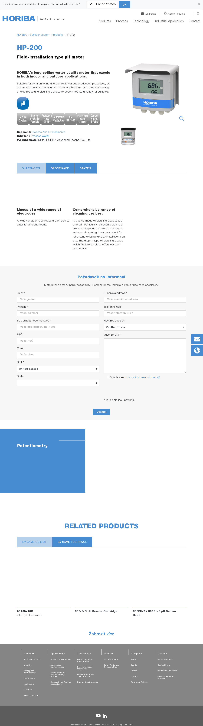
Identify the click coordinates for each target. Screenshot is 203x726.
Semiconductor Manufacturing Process (58, 675)
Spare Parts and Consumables (111, 666)
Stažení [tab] (86, 168)
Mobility (27, 665)
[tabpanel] (101, 460)
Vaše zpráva (112, 335)
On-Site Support (111, 659)
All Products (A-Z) (32, 659)
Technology (141, 21)
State (20, 376)
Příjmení (23, 307)
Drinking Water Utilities (61, 659)
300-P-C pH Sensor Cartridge (96, 611)
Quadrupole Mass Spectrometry (85, 676)
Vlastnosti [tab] (31, 168)
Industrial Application (169, 21)
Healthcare (29, 684)
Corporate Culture (139, 682)
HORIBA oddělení (114, 321)
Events (134, 665)
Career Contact (164, 659)
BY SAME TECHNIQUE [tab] (72, 542)
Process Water (40, 136)
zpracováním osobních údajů (142, 377)
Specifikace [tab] (60, 168)
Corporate (150, 14)
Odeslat (101, 412)
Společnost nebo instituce (34, 321)
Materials (28, 690)
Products (104, 21)
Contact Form (163, 665)
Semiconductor (39, 35)
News (133, 659)
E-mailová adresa (115, 293)
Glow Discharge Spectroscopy (84, 660)
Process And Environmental (49, 132)
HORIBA (22, 35)
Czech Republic (176, 14)
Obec (20, 348)
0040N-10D (25, 611)
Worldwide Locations (167, 671)
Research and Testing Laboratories (61, 683)
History (134, 677)
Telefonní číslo (112, 307)
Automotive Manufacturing (57, 666)
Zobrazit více (101, 634)
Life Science (29, 678)
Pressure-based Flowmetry (84, 668)
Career (134, 671)
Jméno (21, 293)
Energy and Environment (30, 672)
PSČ (20, 335)
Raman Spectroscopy (87, 682)
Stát (20, 362)
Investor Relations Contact (166, 677)
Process (122, 21)
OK (125, 4)
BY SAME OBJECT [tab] (34, 542)
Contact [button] (195, 21)
